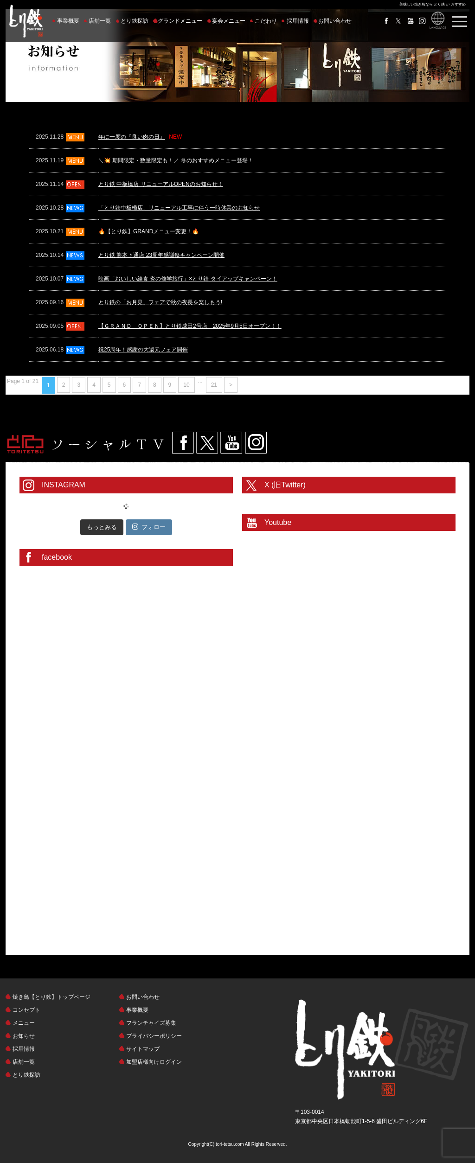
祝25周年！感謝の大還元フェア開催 (143, 349)
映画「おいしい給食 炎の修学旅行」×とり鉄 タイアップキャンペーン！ (187, 278)
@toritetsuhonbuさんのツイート (282, 500)
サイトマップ (143, 1049)
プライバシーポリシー (154, 1036)
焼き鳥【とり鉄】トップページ (51, 997)
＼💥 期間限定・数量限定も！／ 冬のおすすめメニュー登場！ (175, 160)
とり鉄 (382, 1050)
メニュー (24, 1023)
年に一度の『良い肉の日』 (131, 137)
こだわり (266, 21)
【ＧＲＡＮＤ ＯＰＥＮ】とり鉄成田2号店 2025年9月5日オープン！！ (190, 326)
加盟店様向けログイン (154, 1062)
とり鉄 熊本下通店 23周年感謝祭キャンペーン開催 (161, 255)
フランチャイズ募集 (151, 1023)
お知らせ (24, 1036)
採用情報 (298, 21)
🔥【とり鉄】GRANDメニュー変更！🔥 (148, 231)
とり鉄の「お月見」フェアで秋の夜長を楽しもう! (160, 302)
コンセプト (26, 1010)
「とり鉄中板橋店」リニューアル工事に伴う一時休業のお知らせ (179, 207)
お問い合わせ (335, 21)
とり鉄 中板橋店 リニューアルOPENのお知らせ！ (160, 184)
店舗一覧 (100, 21)
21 (214, 385)
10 (186, 385)
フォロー (149, 526)
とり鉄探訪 (134, 21)
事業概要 (68, 21)
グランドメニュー (180, 21)
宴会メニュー (228, 21)
